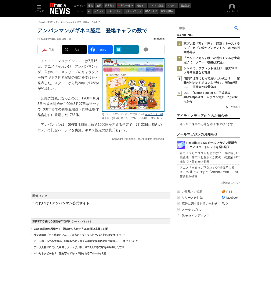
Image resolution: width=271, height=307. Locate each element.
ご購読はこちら (229, 182)
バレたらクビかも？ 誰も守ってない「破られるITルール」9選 (70, 253)
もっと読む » (232, 106)
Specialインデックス (195, 215)
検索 (237, 28)
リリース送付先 (192, 197)
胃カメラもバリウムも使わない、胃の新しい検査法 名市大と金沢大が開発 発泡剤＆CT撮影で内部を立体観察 (210, 157)
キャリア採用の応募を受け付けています (206, 124)
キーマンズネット (81, 221)
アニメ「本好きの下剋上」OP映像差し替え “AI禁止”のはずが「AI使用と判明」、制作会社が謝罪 (209, 172)
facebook (232, 197)
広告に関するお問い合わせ (199, 203)
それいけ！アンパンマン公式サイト (62, 203)
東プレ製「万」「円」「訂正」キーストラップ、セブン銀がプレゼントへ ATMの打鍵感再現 (212, 48)
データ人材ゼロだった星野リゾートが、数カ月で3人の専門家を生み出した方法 (79, 247)
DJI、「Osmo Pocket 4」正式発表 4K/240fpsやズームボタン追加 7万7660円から (211, 97)
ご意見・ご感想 (192, 191)
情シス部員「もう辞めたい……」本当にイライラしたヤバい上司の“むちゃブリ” (79, 234)
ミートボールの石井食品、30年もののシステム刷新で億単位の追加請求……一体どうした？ (86, 241)
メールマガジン (192, 209)
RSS (229, 191)
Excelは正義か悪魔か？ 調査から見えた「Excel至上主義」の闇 (71, 228)
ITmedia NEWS (46, 22)
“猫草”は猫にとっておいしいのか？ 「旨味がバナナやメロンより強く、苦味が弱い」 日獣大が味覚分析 (212, 83)
